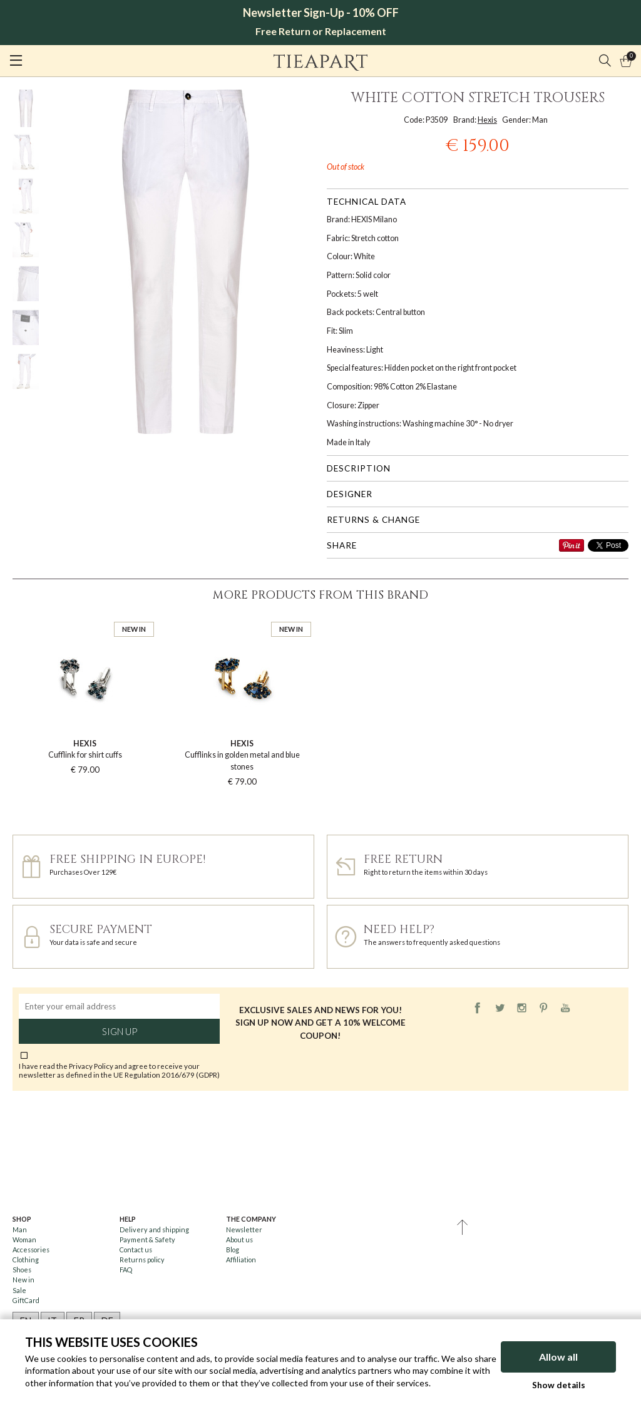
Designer (349, 494)
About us (239, 1239)
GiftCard (26, 1300)
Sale (19, 1290)
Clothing (26, 1259)
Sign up (119, 1031)
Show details (558, 1385)
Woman (24, 1239)
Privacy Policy (91, 1065)
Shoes (22, 1269)
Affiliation (241, 1259)
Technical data (366, 202)
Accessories (31, 1249)
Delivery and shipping (154, 1229)
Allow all (558, 1357)
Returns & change (373, 520)
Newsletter (244, 1229)
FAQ (126, 1269)
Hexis (487, 120)
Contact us (136, 1249)
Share (342, 545)
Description (359, 468)
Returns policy (142, 1259)
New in (23, 1280)
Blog (232, 1249)
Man (20, 1229)
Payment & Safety (147, 1239)
